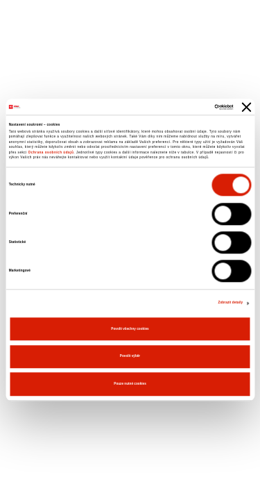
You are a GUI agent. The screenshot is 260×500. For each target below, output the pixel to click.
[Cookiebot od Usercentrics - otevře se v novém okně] (174, 107)
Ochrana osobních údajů (51, 152)
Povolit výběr (130, 356)
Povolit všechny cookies (129, 329)
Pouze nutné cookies (130, 383)
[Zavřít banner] (246, 107)
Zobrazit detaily (230, 302)
